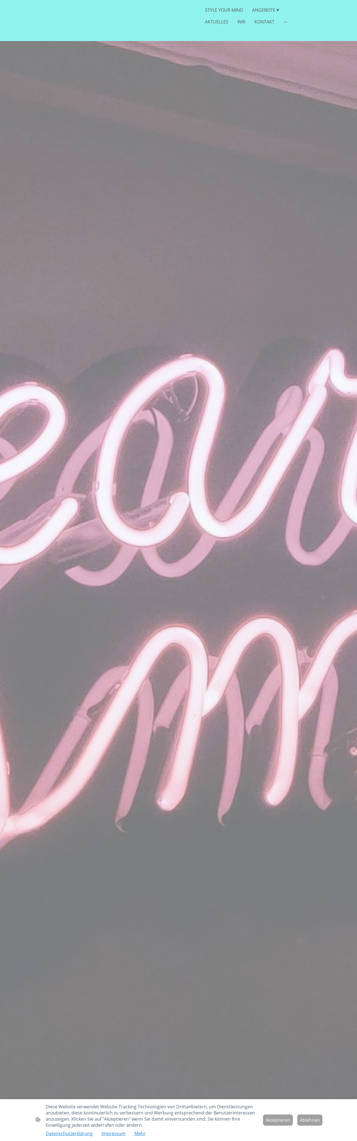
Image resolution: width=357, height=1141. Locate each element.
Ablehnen (310, 1120)
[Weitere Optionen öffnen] (285, 21)
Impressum (114, 1133)
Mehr (140, 1133)
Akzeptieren (278, 1120)
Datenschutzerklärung (69, 1133)
